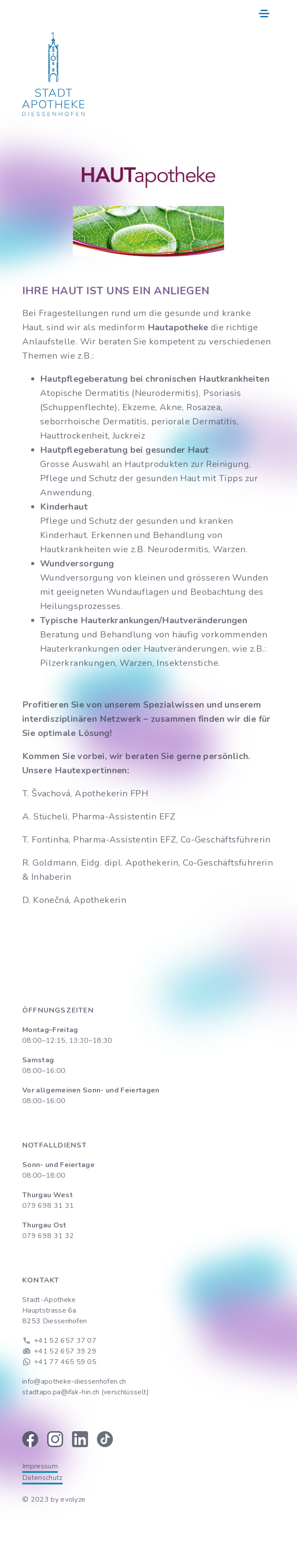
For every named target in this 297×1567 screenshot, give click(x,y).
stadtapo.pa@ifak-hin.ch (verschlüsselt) (85, 1392)
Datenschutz (42, 1478)
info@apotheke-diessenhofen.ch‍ (74, 1381)
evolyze (72, 1499)
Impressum (40, 1466)
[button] (264, 12)
